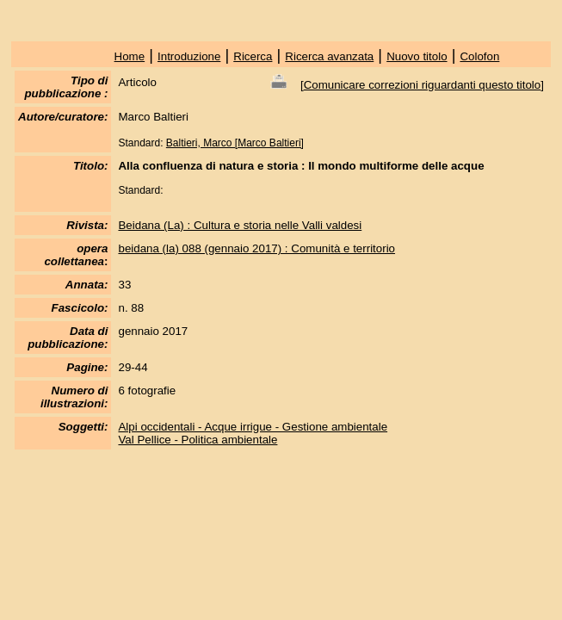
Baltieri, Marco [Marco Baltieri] (235, 143)
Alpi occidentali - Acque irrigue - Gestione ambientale (252, 426)
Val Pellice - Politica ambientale (197, 439)
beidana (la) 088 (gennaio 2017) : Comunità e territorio (256, 248)
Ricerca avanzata (329, 56)
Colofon (479, 56)
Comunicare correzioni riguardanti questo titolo (422, 84)
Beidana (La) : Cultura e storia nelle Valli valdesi (239, 225)
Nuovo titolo (416, 56)
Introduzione (188, 56)
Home (129, 56)
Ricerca (252, 56)
